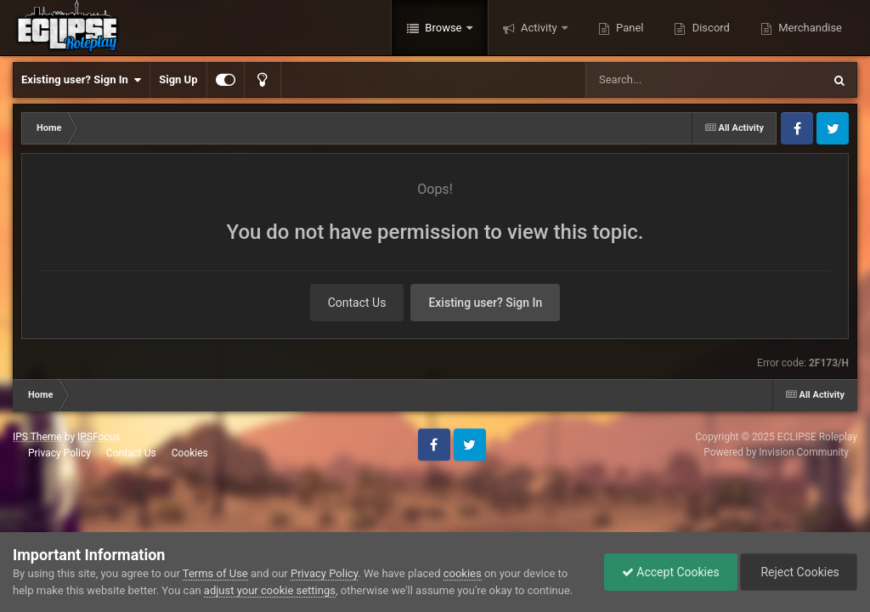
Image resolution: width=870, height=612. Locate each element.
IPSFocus (98, 437)
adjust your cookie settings (270, 590)
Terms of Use (215, 573)
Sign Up (178, 79)
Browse (443, 27)
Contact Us (357, 302)
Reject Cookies (798, 572)
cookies (462, 573)
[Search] (661, 80)
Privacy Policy (59, 453)
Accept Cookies (671, 572)
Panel (628, 27)
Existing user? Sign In (81, 80)
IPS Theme (37, 437)
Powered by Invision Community (776, 452)
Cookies (190, 453)
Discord (709, 27)
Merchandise (809, 27)
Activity (539, 27)
